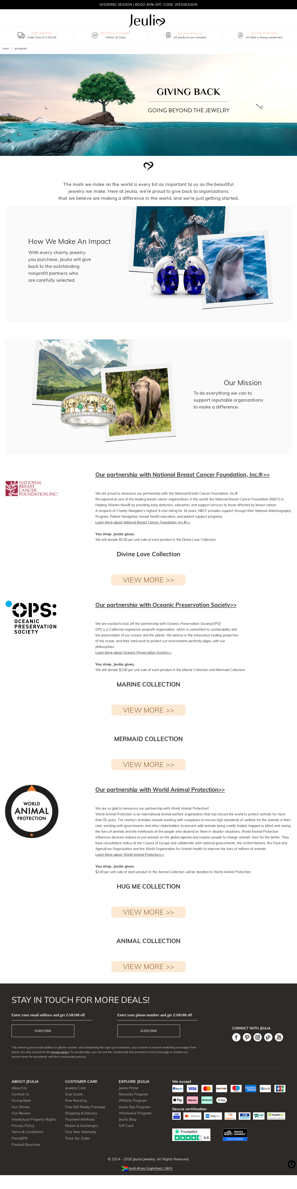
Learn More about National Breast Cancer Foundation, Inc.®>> (142, 522)
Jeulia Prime (128, 1088)
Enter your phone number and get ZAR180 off (154, 1015)
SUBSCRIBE (42, 1031)
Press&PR (19, 1138)
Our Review (21, 1113)
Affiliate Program (133, 1100)
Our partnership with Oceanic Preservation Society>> (166, 604)
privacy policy (60, 1052)
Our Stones (21, 1107)
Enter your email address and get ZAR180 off (48, 1015)
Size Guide (73, 1094)
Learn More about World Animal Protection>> (129, 855)
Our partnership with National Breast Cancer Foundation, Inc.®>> (182, 474)
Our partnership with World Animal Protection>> (160, 789)
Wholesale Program (135, 1113)
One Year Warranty (80, 1132)
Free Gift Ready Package (85, 1107)
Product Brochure (26, 1144)
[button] (148, 1168)
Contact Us (20, 1094)
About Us (19, 1088)
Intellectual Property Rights (34, 1119)
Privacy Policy (23, 1125)
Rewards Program (133, 1094)
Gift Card (126, 1125)
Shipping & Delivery (81, 1113)
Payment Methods (80, 1119)
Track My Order (77, 1138)
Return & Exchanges (81, 1125)
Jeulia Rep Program (134, 1107)
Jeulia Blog (127, 1119)
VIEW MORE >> (148, 579)
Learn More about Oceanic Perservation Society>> (133, 652)
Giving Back (21, 1100)
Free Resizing (76, 1100)
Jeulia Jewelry (143, 1159)
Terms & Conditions (27, 1132)
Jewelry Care (75, 1088)
